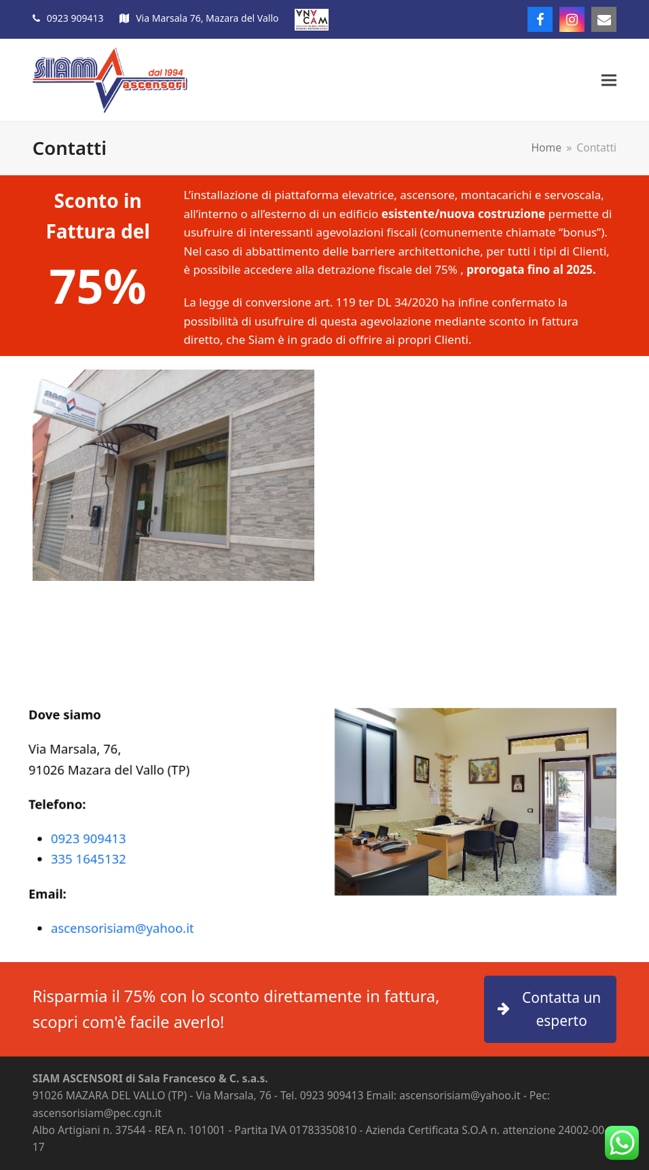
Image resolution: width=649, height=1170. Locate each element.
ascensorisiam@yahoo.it (128, 913)
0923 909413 (75, 18)
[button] (608, 80)
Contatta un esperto (549, 1009)
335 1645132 (99, 854)
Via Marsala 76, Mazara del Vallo (207, 18)
